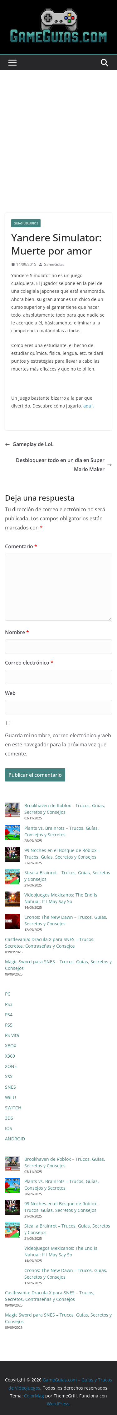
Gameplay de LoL (29, 444)
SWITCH (13, 1108)
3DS (9, 1118)
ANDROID (15, 1139)
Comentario (21, 546)
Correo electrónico (29, 662)
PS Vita (12, 1035)
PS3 (8, 1004)
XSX (8, 1077)
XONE (11, 1066)
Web (10, 693)
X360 (10, 1056)
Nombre (17, 632)
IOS (8, 1128)
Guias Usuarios (26, 223)
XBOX (10, 1046)
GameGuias (54, 264)
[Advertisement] (58, 132)
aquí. (88, 406)
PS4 (8, 1015)
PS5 (8, 1025)
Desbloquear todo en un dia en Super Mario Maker (64, 465)
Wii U (10, 1097)
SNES (10, 1087)
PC (7, 994)
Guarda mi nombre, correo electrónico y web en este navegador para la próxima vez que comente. (58, 744)
